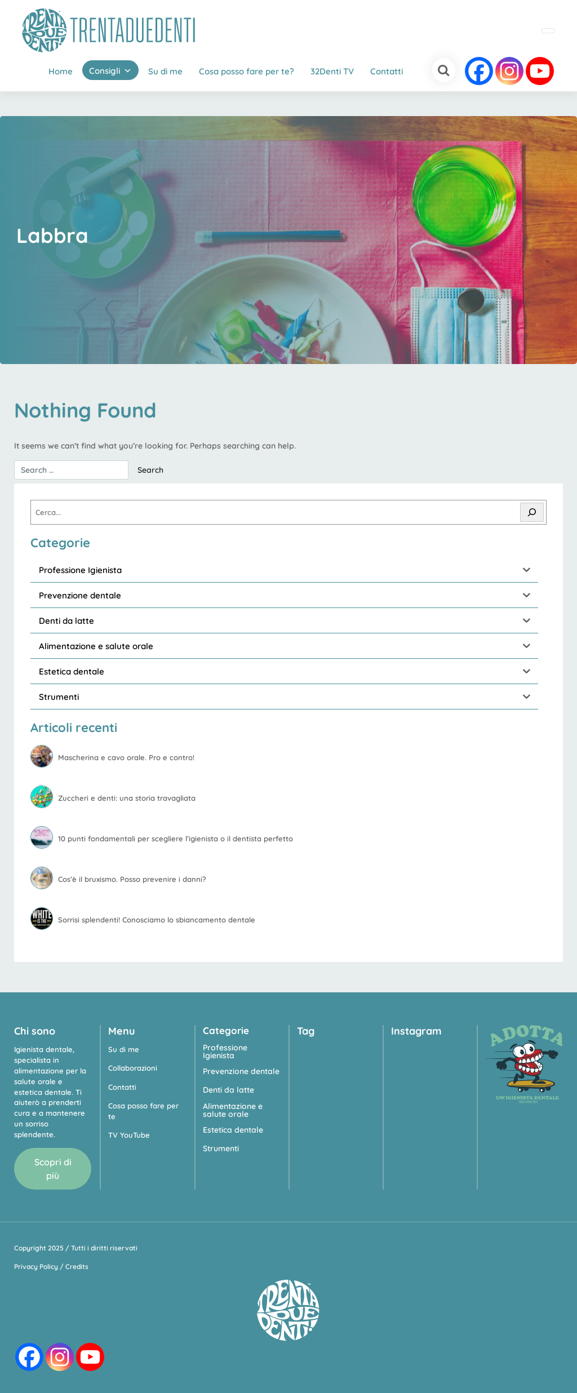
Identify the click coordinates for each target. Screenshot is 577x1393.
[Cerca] (532, 512)
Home (60, 71)
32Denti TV (332, 71)
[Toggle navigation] (548, 30)
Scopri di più (53, 1168)
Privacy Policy (36, 1266)
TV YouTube (129, 1134)
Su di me (165, 71)
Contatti (386, 71)
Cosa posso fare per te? (246, 71)
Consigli (104, 70)
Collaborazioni (132, 1067)
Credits (76, 1266)
